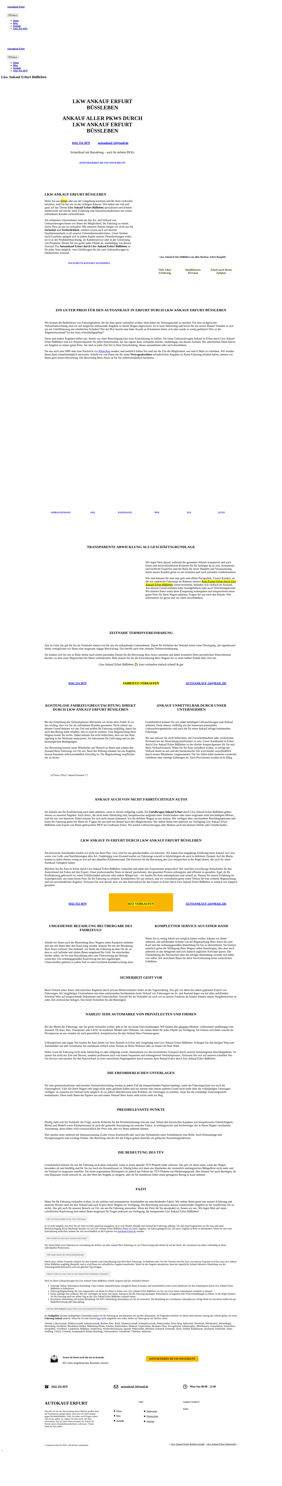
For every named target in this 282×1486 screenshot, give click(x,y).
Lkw (92, 512)
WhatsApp (104, 351)
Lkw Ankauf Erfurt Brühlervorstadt (188, 1444)
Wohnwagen (125, 512)
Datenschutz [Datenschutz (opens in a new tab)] (152, 1416)
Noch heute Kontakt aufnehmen (89, 263)
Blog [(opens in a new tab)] (118, 1416)
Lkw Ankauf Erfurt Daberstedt (221, 1444)
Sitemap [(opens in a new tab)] (150, 1421)
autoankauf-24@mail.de (113, 143)
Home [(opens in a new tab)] (119, 1411)
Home (16, 20)
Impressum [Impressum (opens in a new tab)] (152, 1411)
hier (99, 1318)
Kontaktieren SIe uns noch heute (102, 162)
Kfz (189, 512)
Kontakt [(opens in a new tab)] (120, 1420)
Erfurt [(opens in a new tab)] (185, 1409)
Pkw (157, 512)
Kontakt (17, 26)
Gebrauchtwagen (60, 512)
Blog (15, 23)
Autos (221, 512)
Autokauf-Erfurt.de (126, 1231)
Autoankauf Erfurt (16, 6)
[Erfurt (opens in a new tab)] (64, 201)
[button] (2, 1451)
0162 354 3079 (20, 28)
